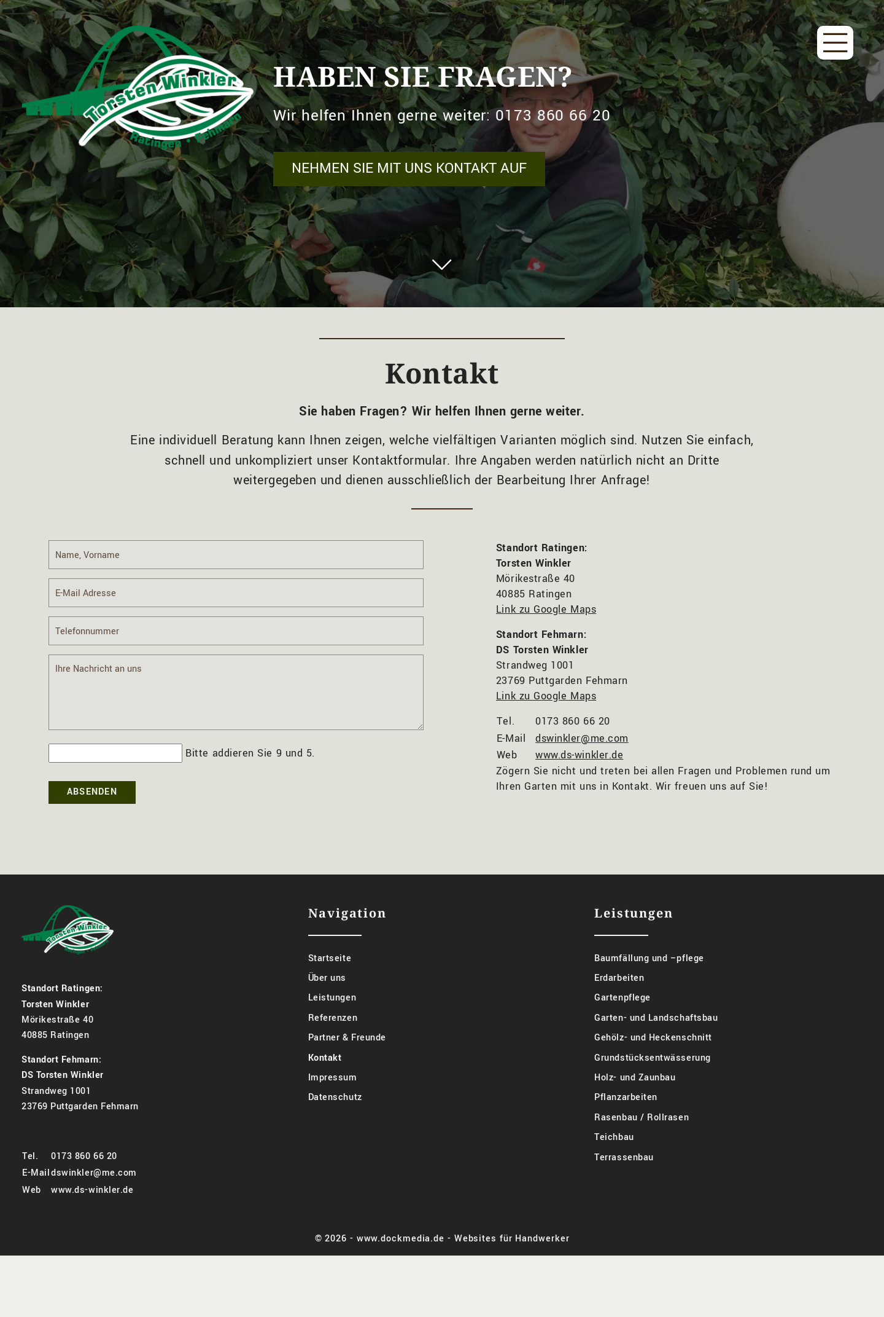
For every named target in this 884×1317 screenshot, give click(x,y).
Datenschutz (335, 1115)
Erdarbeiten (619, 995)
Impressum (332, 1095)
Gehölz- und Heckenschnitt (653, 1055)
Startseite (329, 976)
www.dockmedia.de (400, 1256)
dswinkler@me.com (582, 756)
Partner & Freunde (347, 1055)
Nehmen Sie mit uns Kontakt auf (409, 168)
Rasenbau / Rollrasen (641, 1135)
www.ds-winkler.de (579, 773)
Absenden (92, 809)
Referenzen (332, 1035)
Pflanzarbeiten (625, 1115)
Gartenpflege (622, 1016)
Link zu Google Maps (546, 628)
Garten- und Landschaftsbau (656, 1035)
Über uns (327, 995)
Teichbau (614, 1155)
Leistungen (332, 1016)
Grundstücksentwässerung (652, 1075)
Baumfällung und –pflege (649, 976)
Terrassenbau (623, 1175)
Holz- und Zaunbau (634, 1095)
